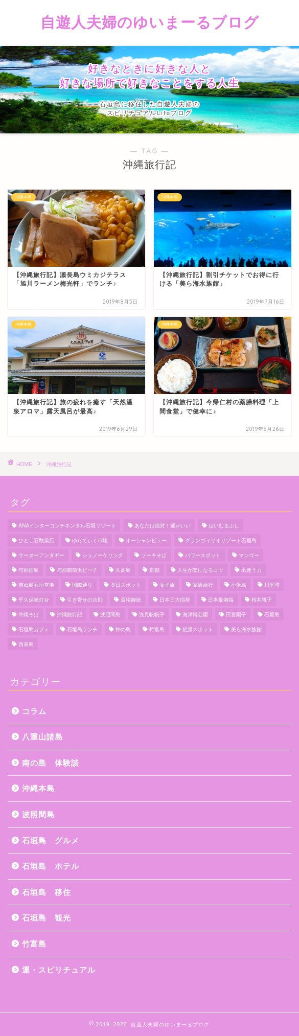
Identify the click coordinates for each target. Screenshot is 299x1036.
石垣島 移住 (46, 892)
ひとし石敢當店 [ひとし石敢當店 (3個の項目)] (36, 540)
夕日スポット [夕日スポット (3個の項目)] (125, 585)
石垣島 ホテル (50, 866)
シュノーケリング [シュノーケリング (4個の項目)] (102, 555)
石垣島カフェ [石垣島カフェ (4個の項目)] (33, 629)
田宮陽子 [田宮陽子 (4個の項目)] (236, 614)
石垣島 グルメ (50, 840)
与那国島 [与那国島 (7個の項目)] (28, 570)
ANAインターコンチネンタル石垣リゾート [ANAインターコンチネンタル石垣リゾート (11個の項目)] (67, 525)
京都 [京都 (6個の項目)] (154, 570)
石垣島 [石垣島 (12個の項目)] (272, 614)
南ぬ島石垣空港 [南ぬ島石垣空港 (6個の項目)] (36, 585)
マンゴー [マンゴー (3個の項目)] (249, 555)
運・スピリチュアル (59, 969)
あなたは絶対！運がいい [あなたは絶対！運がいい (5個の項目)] (162, 525)
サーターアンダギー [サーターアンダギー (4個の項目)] (41, 555)
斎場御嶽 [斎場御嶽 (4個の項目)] (131, 600)
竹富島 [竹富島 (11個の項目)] (157, 629)
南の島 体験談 (50, 762)
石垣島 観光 (46, 917)
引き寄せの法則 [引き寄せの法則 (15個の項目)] (85, 600)
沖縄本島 (38, 788)
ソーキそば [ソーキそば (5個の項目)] (154, 555)
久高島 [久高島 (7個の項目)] (123, 570)
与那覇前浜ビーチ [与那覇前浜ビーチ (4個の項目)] (77, 570)
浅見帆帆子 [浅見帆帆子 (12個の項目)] (152, 614)
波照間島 (38, 814)
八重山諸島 (42, 736)
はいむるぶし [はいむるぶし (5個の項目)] (224, 525)
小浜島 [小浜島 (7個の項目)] (238, 585)
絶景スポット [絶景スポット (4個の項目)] (197, 629)
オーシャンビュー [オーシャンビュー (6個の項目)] (146, 540)
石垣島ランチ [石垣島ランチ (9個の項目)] (82, 629)
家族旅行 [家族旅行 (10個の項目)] (203, 585)
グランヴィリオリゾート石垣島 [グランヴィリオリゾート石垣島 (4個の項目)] (221, 540)
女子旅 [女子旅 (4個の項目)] (167, 585)
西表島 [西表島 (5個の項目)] (26, 644)
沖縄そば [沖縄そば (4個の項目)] (28, 614)
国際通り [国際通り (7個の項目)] (82, 585)
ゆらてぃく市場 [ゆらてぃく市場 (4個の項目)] (90, 540)
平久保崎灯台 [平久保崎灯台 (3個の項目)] (33, 600)
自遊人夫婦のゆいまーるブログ (149, 22)
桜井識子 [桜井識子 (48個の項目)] (261, 600)
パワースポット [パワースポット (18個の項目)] (203, 555)
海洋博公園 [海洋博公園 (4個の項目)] (195, 614)
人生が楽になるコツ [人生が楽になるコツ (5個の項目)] (200, 570)
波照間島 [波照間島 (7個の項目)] (110, 614)
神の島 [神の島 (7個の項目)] (123, 629)
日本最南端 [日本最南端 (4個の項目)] (221, 600)
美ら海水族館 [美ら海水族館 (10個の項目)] (246, 629)
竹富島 (34, 943)
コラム (34, 711)
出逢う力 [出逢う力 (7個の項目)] (251, 570)
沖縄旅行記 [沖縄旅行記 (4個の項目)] (69, 614)
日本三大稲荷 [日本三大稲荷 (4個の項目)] (174, 600)
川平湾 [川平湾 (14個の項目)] (272, 585)
